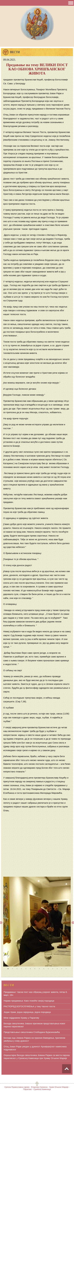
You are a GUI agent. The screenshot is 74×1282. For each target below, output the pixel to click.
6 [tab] (30, 968)
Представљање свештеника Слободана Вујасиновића (32, 1032)
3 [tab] (16, 968)
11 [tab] (52, 968)
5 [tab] (25, 968)
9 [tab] (43, 968)
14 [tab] (66, 968)
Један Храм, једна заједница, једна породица (27, 1012)
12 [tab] (57, 968)
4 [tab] (21, 968)
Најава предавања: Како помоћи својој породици (29, 1000)
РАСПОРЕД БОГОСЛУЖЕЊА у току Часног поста (29, 1006)
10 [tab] (48, 968)
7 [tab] (34, 968)
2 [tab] (12, 968)
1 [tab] (8, 968)
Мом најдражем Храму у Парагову (21, 1017)
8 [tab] (39, 968)
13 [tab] (61, 968)
